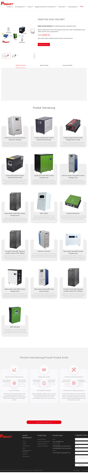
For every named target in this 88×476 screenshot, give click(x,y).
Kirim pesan (81, 465)
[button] (2, 56)
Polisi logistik (76, 470)
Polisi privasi (85, 470)
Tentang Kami (19, 7)
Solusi (29, 7)
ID (82, 7)
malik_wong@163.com (58, 441)
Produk (9, 7)
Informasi (61, 7)
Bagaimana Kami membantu (45, 7)
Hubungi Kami (73, 7)
